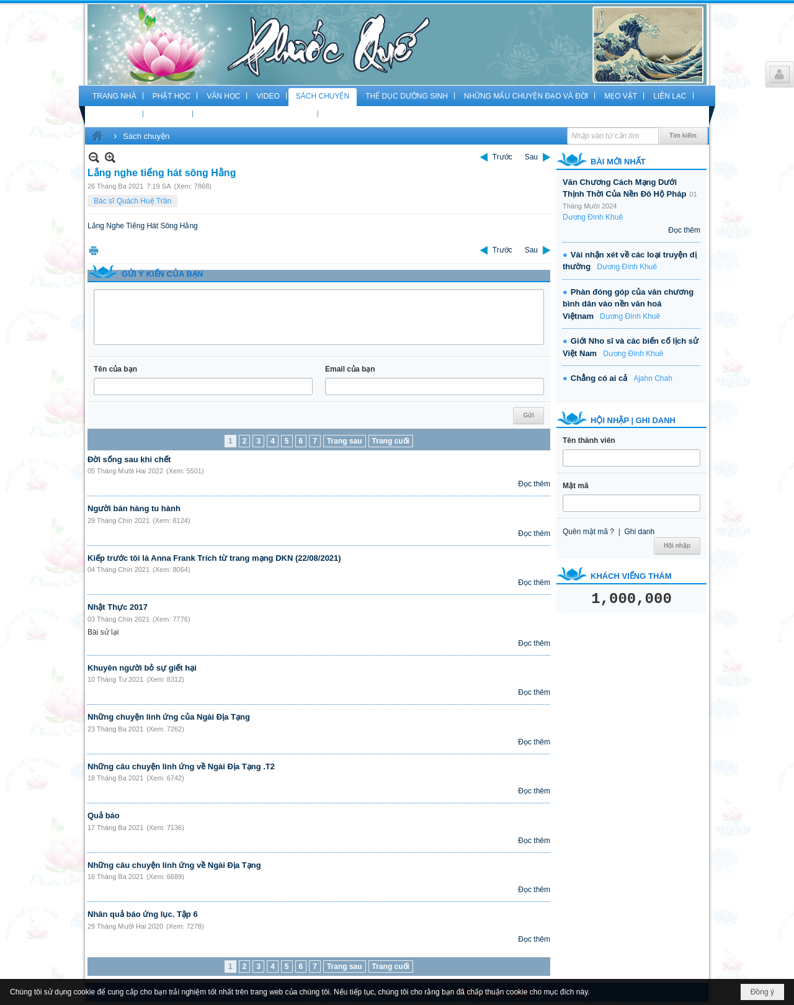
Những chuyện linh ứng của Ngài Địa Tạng (168, 716)
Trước (502, 157)
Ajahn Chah (652, 378)
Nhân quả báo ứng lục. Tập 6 (142, 914)
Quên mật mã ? (588, 531)
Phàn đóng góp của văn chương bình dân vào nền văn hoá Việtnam (628, 304)
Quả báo (103, 815)
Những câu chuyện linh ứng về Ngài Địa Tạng (174, 865)
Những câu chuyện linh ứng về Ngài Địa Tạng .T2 (181, 766)
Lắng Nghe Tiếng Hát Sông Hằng (142, 225)
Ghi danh (639, 531)
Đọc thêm (534, 484)
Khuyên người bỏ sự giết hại (142, 667)
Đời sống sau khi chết (129, 459)
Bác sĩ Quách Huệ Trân (132, 201)
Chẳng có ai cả (599, 378)
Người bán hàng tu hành (134, 508)
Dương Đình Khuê (593, 217)
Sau (531, 157)
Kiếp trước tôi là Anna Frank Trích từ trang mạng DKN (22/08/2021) (214, 558)
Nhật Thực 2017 (117, 607)
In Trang (93, 250)
